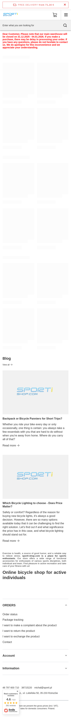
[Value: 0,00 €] (55, 15)
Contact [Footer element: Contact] (7, 642)
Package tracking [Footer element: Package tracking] (13, 619)
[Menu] (66, 15)
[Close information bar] (65, 5)
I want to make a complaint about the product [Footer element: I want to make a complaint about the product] (30, 625)
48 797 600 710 (11, 687)
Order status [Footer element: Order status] (10, 614)
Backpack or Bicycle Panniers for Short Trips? (32, 418)
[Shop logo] (11, 14)
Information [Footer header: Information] (11, 668)
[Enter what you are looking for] (35, 25)
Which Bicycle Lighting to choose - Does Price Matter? (32, 505)
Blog (7, 358)
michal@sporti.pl (43, 687)
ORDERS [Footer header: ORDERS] (9, 605)
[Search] (65, 25)
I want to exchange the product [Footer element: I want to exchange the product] (21, 636)
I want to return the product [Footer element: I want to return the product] (19, 630)
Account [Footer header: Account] (9, 655)
